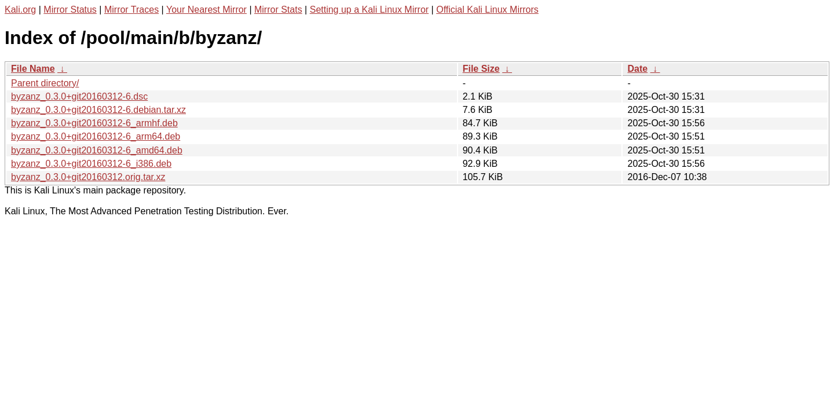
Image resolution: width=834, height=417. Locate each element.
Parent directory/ (45, 83)
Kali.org (20, 9)
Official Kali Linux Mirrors (487, 9)
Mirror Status (70, 9)
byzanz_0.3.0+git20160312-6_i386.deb (91, 164)
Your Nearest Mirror (206, 9)
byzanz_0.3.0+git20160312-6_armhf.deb (94, 123)
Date (637, 69)
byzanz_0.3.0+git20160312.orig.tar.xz (88, 177)
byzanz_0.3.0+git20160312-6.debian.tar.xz (98, 110)
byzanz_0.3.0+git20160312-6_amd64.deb (96, 150)
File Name (33, 69)
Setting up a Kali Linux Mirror (369, 9)
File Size (481, 69)
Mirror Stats (278, 9)
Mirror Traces (131, 9)
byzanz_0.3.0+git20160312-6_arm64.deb (95, 136)
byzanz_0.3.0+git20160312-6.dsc (79, 96)
